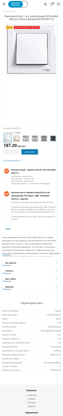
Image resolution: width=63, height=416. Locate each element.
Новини (31, 398)
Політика (31, 402)
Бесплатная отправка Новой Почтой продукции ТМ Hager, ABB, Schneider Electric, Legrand (30, 195)
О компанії (31, 395)
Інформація (31, 412)
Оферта (31, 406)
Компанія (31, 390)
